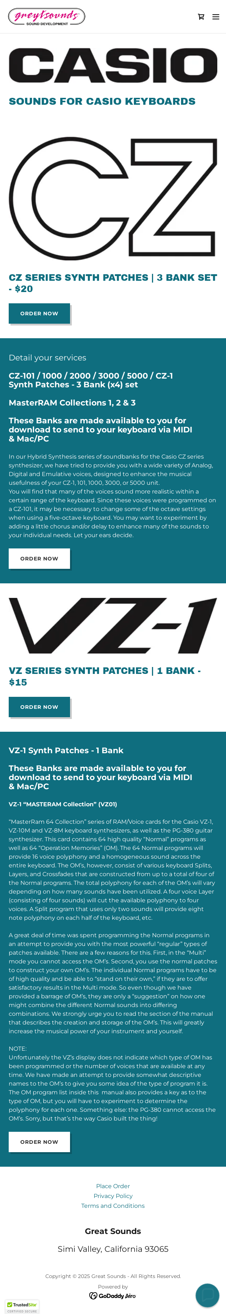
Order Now (39, 313)
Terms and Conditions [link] (113, 1205)
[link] (46, 16)
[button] (216, 16)
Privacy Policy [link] (113, 1196)
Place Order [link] (113, 1186)
